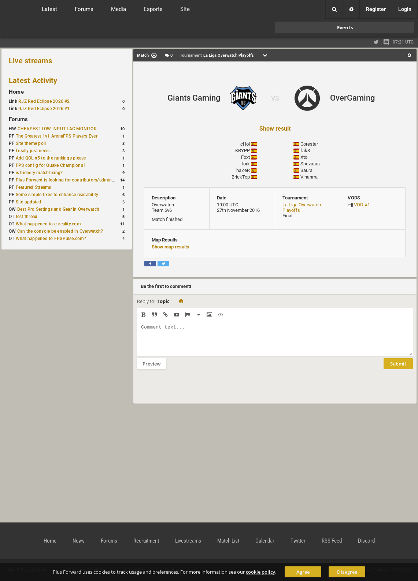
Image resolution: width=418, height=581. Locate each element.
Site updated (28, 202)
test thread (27, 216)
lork (246, 163)
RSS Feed (332, 540)
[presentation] (192, 391)
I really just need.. (33, 150)
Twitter (298, 540)
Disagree (347, 572)
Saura (306, 170)
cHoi (245, 144)
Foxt (245, 157)
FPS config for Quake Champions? (50, 165)
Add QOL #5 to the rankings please (51, 158)
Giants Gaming (193, 97)
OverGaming (352, 97)
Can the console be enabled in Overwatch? (60, 231)
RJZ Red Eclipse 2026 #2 (44, 101)
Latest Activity (33, 80)
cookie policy (260, 572)
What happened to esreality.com (48, 223)
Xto (303, 157)
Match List (228, 540)
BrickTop (241, 177)
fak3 (305, 150)
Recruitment (146, 540)
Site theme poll (31, 143)
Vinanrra (309, 177)
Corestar (309, 144)
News (79, 540)
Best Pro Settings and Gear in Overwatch (58, 209)
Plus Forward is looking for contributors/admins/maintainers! (78, 180)
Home (16, 92)
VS (275, 98)
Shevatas (310, 163)
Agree (303, 572)
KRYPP (242, 150)
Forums (18, 119)
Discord (366, 540)
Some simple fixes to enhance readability (57, 194)
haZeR (243, 170)
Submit (398, 369)
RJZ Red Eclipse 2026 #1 (44, 108)
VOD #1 (362, 204)
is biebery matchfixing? (39, 172)
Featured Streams (33, 187)
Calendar (264, 540)
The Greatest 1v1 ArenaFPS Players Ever (56, 136)
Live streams (30, 60)
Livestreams (188, 540)
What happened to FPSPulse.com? (51, 238)
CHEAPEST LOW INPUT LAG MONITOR (57, 128)
